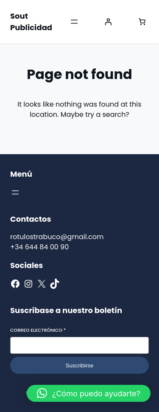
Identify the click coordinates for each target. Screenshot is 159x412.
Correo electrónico (38, 330)
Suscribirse (80, 365)
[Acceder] (108, 21)
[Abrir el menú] (74, 22)
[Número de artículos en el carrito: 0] (142, 21)
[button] (89, 393)
